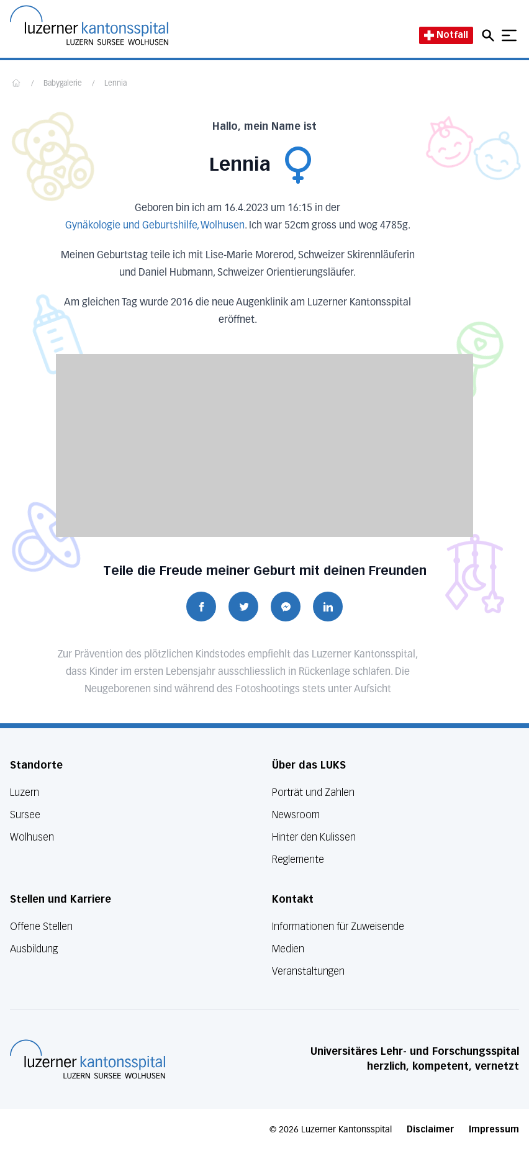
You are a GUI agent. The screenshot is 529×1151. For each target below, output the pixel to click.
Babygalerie (62, 84)
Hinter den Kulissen (314, 837)
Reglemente (298, 859)
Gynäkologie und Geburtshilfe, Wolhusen (155, 226)
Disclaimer (430, 1129)
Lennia (115, 84)
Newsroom (296, 815)
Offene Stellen (41, 926)
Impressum (494, 1129)
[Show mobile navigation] (509, 35)
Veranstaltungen (308, 971)
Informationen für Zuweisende (338, 926)
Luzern (24, 792)
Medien (288, 949)
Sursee (25, 815)
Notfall (446, 35)
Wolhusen (32, 837)
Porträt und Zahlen (313, 792)
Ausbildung (34, 949)
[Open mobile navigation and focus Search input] (490, 35)
